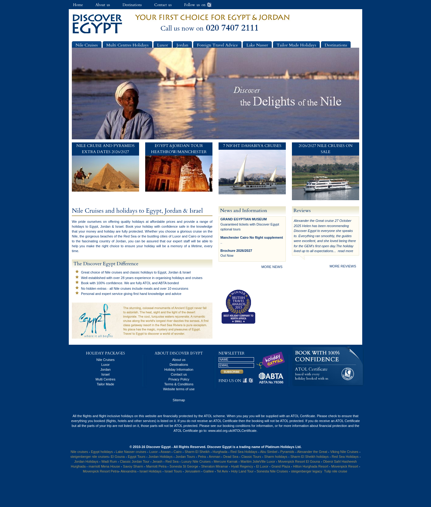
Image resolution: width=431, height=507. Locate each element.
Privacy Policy (178, 379)
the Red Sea (127, 236)
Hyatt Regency (242, 466)
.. (221, 242)
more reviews (343, 266)
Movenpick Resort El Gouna (299, 461)
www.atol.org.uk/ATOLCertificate (232, 430)
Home (78, 4)
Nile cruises (113, 272)
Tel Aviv (222, 471)
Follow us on (198, 4)
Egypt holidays (102, 452)
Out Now (227, 255)
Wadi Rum (109, 461)
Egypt (94, 226)
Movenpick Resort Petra (101, 471)
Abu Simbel (268, 452)
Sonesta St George (184, 466)
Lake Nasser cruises (131, 452)
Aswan (165, 452)
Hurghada (220, 452)
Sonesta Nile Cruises (272, 471)
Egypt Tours (137, 456)
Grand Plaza (280, 466)
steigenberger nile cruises (89, 456)
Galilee (208, 471)
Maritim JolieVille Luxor (258, 461)
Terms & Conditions (178, 384)
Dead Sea (230, 456)
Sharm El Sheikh (197, 452)
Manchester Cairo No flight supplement (251, 237)
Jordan (182, 45)
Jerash (157, 461)
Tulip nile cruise (335, 471)
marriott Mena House (105, 466)
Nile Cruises (87, 45)
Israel (105, 374)
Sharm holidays (275, 456)
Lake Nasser (257, 45)
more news (271, 267)
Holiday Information (178, 369)
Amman (214, 456)
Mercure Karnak (226, 461)
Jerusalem (193, 471)
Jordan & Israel (111, 226)
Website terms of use (178, 389)
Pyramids (287, 452)
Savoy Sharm (133, 466)
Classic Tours (251, 456)
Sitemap (179, 400)
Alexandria (128, 471)
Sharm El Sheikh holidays (309, 456)
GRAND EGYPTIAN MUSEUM (243, 219)
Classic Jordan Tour (135, 461)
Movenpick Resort (344, 466)
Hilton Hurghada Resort (310, 466)
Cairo (192, 236)
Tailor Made (105, 384)
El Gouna (118, 456)
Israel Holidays (150, 471)
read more (345, 251)
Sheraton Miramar (214, 466)
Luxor (162, 45)
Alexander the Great (312, 452)
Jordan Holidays (161, 456)
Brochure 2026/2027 (236, 250)
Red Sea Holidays (243, 452)
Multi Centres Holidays (127, 45)
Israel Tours (173, 471)
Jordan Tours (185, 456)
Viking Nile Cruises (344, 452)
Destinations (132, 4)
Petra (202, 456)
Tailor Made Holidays (296, 45)
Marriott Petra (156, 466)
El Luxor (262, 466)
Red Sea (172, 461)
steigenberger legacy (306, 471)
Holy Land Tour (242, 471)
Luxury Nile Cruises (196, 461)
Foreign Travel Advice (217, 45)
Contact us (163, 4)
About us (102, 4)
